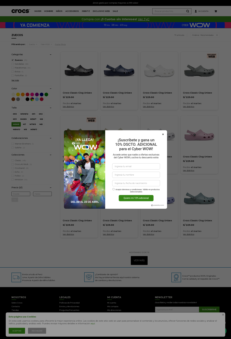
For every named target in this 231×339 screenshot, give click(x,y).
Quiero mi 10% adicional (136, 198)
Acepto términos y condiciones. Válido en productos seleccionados (138, 190)
